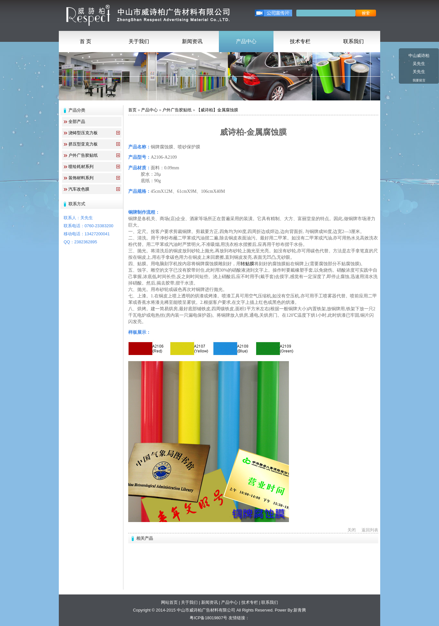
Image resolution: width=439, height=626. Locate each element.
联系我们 (353, 41)
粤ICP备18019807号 (208, 617)
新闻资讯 (192, 41)
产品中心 (246, 41)
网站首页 (169, 602)
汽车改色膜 (78, 189)
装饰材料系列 (81, 177)
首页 (132, 109)
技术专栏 (300, 41)
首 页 (85, 41)
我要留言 (419, 80)
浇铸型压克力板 (83, 132)
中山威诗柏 (418, 55)
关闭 (351, 530)
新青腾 (299, 610)
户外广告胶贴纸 (83, 155)
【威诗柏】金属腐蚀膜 (217, 109)
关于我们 (139, 41)
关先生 (419, 71)
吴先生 (419, 63)
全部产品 (76, 121)
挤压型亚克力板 (83, 144)
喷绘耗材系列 (81, 166)
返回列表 (370, 530)
